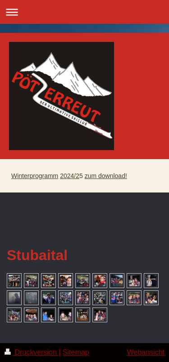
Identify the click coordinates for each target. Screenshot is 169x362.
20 (63, 175)
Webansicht (145, 352)
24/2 (73, 175)
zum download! (106, 175)
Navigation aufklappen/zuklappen (84, 12)
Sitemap (76, 352)
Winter (20, 175)
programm (43, 175)
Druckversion (32, 352)
